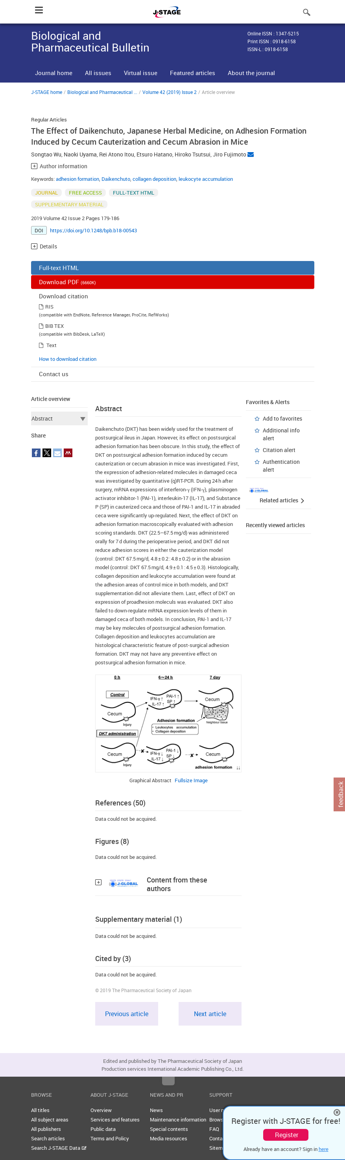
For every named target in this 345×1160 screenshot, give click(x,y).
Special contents (169, 1128)
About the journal (251, 73)
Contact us (53, 374)
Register (286, 1135)
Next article (210, 1013)
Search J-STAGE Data (59, 1147)
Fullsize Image (191, 780)
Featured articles (192, 73)
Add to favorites (282, 418)
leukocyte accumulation (206, 178)
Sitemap (218, 1147)
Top (168, 1081)
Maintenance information (178, 1119)
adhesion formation (77, 178)
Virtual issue (140, 73)
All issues (98, 73)
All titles (40, 1110)
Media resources (168, 1138)
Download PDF (67, 282)
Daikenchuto (115, 178)
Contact (218, 1138)
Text (51, 345)
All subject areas (49, 1119)
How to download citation (67, 358)
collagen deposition (154, 178)
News (156, 1110)
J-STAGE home (46, 92)
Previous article (126, 1013)
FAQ (214, 1128)
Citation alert (279, 450)
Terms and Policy (109, 1138)
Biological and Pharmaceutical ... (102, 92)
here (323, 1149)
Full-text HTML (59, 268)
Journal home (53, 73)
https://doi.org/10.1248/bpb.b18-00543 (93, 230)
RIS (49, 306)
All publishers (46, 1128)
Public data (103, 1128)
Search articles (48, 1138)
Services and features (115, 1119)
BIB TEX (54, 325)
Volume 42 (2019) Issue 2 (169, 92)
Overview (101, 1110)
